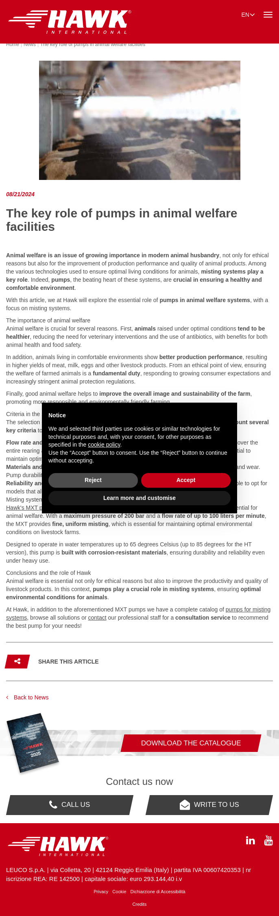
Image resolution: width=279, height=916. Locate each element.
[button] (52, 661)
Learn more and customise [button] (139, 498)
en (248, 14)
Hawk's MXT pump (30, 507)
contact (97, 617)
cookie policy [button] (104, 444)
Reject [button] (93, 480)
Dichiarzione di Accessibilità (158, 891)
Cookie (119, 891)
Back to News (27, 697)
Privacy (101, 891)
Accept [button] (186, 480)
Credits (140, 904)
